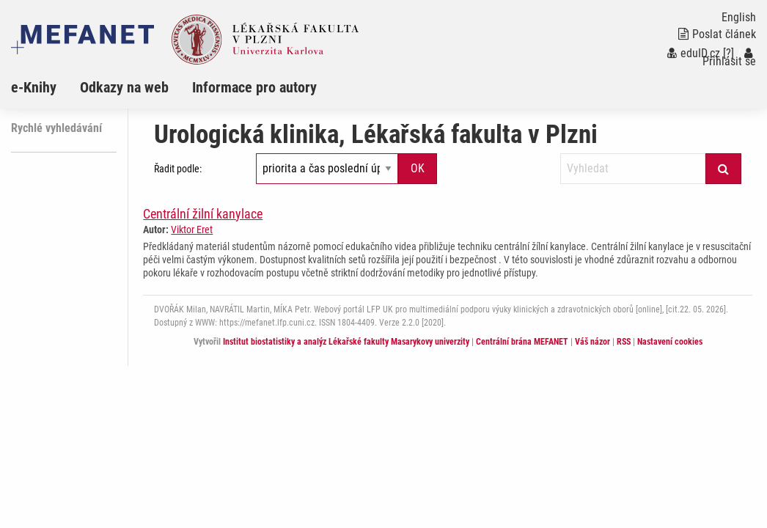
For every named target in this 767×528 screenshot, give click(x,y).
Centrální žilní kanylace (203, 213)
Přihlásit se (729, 57)
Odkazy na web (124, 87)
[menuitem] (45, 87)
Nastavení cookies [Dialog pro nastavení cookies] (669, 342)
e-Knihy (33, 87)
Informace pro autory (254, 87)
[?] (728, 53)
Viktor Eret (192, 229)
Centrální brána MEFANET (522, 342)
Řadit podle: (178, 169)
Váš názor (592, 342)
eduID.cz (693, 53)
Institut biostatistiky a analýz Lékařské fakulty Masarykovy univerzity (346, 342)
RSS (624, 342)
